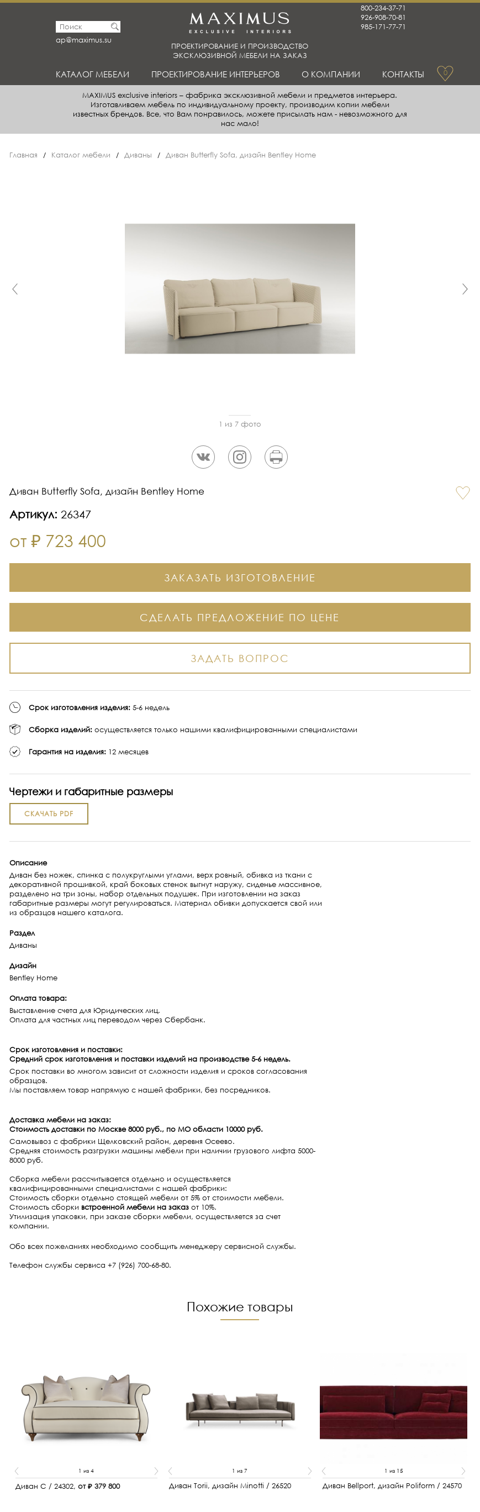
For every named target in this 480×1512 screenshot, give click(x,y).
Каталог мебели (92, 74)
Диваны (138, 155)
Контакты (403, 74)
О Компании (331, 74)
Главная (23, 155)
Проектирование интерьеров (215, 74)
